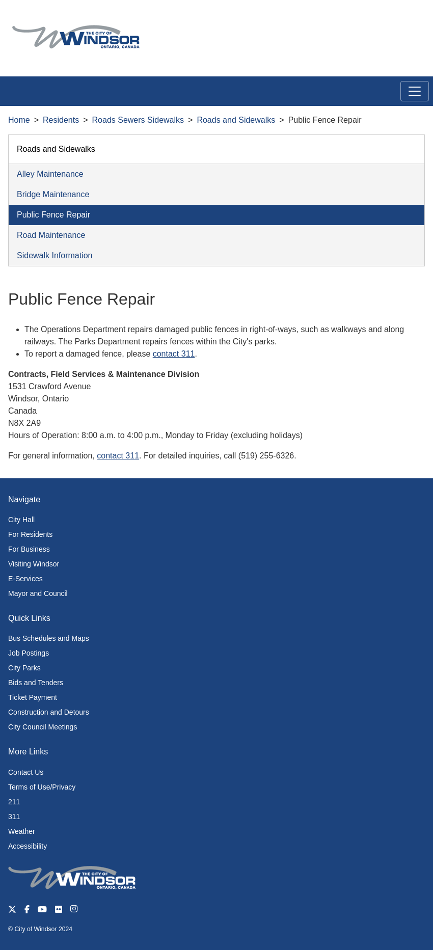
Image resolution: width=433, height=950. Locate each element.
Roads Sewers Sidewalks (138, 120)
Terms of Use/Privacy (41, 787)
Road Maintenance (51, 235)
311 (14, 816)
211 (14, 802)
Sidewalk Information (55, 255)
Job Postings (28, 653)
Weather (21, 831)
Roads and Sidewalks (236, 120)
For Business (29, 549)
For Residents (30, 534)
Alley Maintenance (50, 174)
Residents (61, 120)
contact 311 (174, 353)
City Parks (24, 668)
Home (19, 120)
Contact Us (25, 772)
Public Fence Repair (53, 214)
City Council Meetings (42, 727)
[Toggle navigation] (414, 91)
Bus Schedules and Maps (48, 638)
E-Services (25, 579)
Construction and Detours (48, 712)
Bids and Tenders (35, 682)
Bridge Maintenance (53, 194)
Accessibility (27, 846)
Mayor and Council (38, 593)
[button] (402, 18)
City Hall (21, 519)
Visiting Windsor (33, 564)
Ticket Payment (32, 697)
